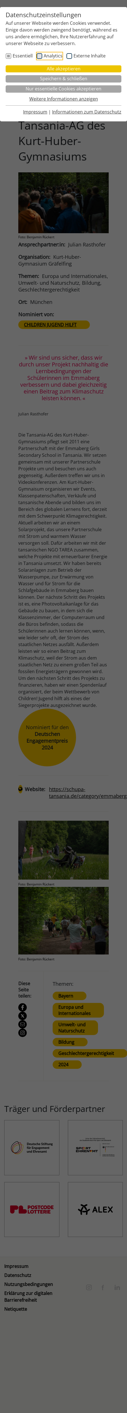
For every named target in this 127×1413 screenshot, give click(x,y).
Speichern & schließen (63, 78)
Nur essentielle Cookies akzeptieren (63, 89)
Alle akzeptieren (64, 69)
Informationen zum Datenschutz (86, 112)
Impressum (35, 112)
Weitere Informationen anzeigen (63, 99)
